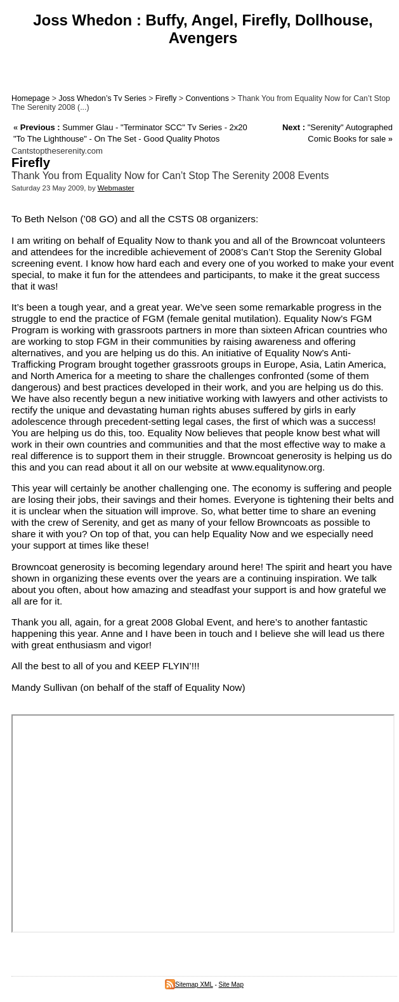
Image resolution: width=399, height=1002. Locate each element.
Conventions (206, 98)
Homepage (30, 98)
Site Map (231, 984)
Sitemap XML (189, 984)
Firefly (166, 98)
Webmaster (116, 188)
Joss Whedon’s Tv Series (102, 98)
